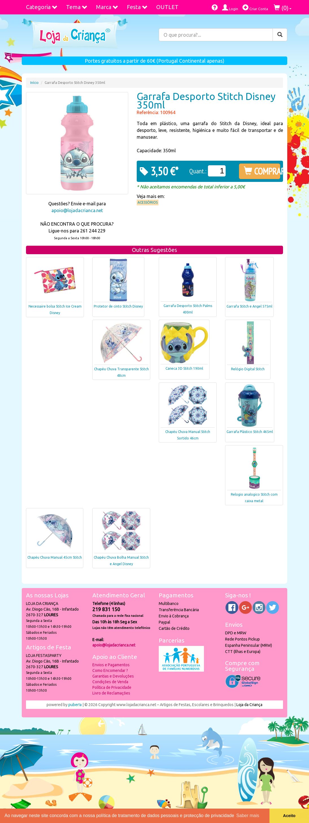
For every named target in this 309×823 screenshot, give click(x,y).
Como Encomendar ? (110, 670)
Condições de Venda (110, 682)
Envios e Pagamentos (111, 665)
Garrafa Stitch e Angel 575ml (249, 306)
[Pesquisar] (280, 34)
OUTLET (167, 7)
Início (34, 82)
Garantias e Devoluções (113, 676)
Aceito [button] (289, 815)
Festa (137, 7)
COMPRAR (262, 171)
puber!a (75, 704)
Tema (77, 7)
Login (230, 7)
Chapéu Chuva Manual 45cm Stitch (54, 557)
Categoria (42, 7)
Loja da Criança (249, 704)
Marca (107, 7)
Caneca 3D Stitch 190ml (184, 368)
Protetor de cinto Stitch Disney (118, 306)
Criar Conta (255, 7)
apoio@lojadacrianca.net (77, 210)
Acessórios (148, 202)
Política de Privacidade (111, 687)
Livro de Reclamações (111, 693)
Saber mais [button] (247, 815)
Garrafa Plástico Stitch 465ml (250, 432)
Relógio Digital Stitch (248, 369)
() (282, 7)
